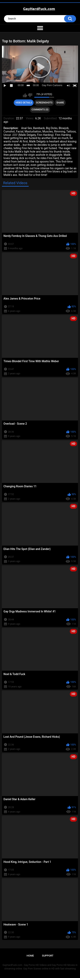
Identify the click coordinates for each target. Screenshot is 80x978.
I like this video (25, 95)
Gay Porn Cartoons (52, 85)
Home (30, 955)
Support (48, 955)
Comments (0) (40, 109)
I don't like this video (30, 95)
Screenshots (44, 102)
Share (60, 102)
